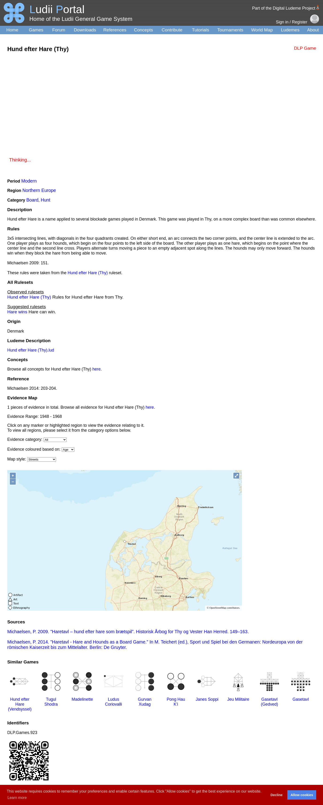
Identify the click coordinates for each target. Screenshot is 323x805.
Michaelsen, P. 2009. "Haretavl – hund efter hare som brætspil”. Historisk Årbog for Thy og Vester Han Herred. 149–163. (128, 631)
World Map (262, 29)
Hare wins (17, 311)
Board (32, 199)
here (96, 369)
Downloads (85, 29)
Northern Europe (39, 190)
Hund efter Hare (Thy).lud (30, 350)
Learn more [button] (17, 798)
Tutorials (200, 29)
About (313, 29)
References (114, 29)
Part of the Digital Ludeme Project (283, 8)
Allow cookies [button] (302, 795)
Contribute (172, 29)
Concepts (143, 29)
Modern (29, 180)
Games (36, 29)
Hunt (45, 199)
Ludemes (290, 29)
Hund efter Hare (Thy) (88, 272)
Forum (58, 29)
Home (12, 29)
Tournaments (230, 29)
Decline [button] (276, 795)
